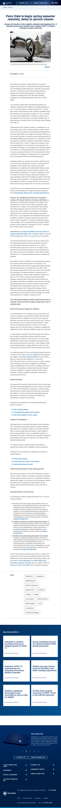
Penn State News (25, 561)
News (10, 7)
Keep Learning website (29, 357)
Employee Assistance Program (23, 464)
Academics (29, 576)
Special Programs (10, 774)
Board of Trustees (31, 585)
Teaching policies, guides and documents (26, 412)
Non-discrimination (27, 798)
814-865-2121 (28, 565)
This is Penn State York (10, 765)
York (40, 603)
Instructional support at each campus (25, 415)
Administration (30, 581)
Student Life (23, 3)
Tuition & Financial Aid (10, 779)
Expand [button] (46, 67)
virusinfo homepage (32, 612)
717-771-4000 (52, 790)
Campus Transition (40, 3)
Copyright (45, 798)
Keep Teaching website (20, 409)
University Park (42, 599)
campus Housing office (20, 519)
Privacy (18, 798)
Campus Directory (37, 773)
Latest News (29, 599)
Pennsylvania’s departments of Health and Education (31, 193)
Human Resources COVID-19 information (26, 461)
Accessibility (38, 798)
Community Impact (37, 769)
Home (5, 7)
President (41, 590)
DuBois (36, 594)
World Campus (30, 603)
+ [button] (26, 765)
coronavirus (29, 608)
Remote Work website (20, 459)
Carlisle (27, 594)
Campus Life (29, 590)
